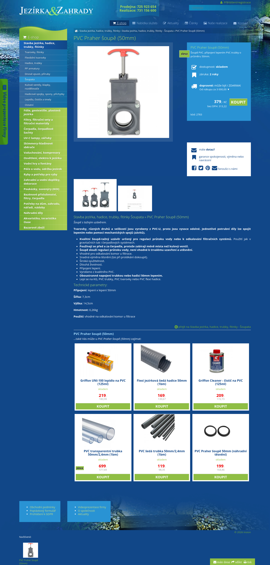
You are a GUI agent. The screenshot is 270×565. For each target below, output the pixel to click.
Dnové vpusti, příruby (37, 74)
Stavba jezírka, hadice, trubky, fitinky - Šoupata (147, 30)
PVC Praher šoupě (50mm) (190, 30)
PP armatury (32, 68)
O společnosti (86, 510)
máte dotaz (223, 562)
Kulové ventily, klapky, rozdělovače (38, 86)
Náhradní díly (33, 213)
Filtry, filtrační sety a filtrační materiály (38, 121)
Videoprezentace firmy (92, 507)
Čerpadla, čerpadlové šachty (38, 130)
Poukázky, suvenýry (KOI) (41, 189)
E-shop (30, 37)
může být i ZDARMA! (215, 87)
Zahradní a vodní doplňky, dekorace (42, 181)
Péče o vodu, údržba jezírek (43, 169)
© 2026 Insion (242, 532)
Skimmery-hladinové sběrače (38, 145)
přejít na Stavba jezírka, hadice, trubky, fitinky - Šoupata (213, 327)
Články (191, 23)
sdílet (238, 562)
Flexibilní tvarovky (35, 57)
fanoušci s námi (213, 168)
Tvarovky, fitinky (34, 52)
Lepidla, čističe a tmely (38, 99)
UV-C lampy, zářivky (38, 138)
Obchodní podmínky (42, 507)
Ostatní (29, 105)
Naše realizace (215, 23)
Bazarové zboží (34, 227)
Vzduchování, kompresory (42, 152)
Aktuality (171, 23)
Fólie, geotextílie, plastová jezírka (42, 112)
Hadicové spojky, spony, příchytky (44, 94)
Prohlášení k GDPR (41, 514)
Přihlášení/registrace (235, 2)
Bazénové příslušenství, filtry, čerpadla (40, 196)
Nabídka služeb (144, 23)
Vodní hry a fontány (38, 163)
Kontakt (240, 23)
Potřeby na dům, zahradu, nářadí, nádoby (42, 205)
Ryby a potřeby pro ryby (40, 174)
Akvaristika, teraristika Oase (40, 220)
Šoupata (30, 79)
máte (202, 149)
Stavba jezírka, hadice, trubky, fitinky (100, 30)
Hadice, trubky (33, 63)
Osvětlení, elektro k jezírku (43, 158)
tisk (249, 562)
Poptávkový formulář (43, 510)
